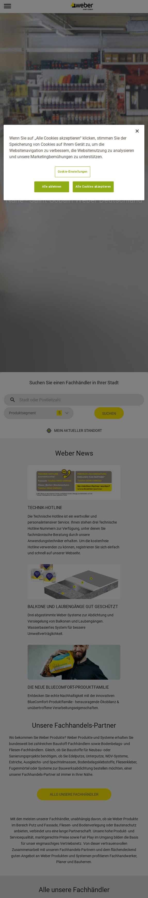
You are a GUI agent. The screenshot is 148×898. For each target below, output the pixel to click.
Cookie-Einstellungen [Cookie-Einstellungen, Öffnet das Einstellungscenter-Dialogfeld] (72, 171)
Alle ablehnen (51, 186)
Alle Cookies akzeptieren (93, 186)
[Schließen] (137, 131)
